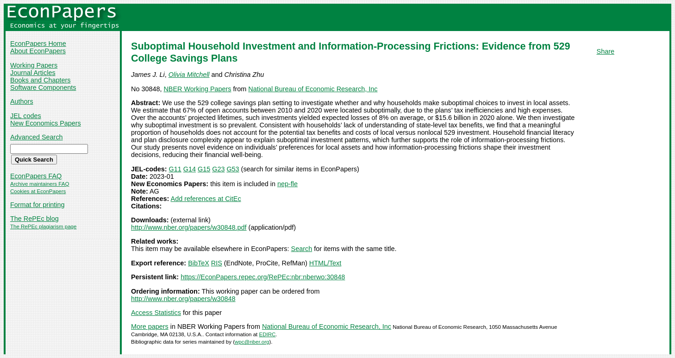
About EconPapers (38, 51)
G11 (175, 169)
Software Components (43, 87)
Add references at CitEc (206, 198)
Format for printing (37, 204)
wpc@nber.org (252, 342)
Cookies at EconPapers (38, 191)
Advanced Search (36, 137)
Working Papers (33, 65)
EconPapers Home (38, 43)
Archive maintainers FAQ (39, 184)
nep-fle (287, 184)
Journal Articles (33, 72)
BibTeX (198, 263)
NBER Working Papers (197, 89)
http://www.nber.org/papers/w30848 (183, 298)
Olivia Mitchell (189, 74)
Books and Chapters (40, 80)
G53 (232, 169)
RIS (216, 263)
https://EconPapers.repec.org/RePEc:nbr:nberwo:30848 (263, 277)
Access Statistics (156, 312)
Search (301, 248)
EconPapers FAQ (36, 176)
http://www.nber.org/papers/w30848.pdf (189, 227)
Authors (21, 101)
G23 (218, 169)
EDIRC (267, 334)
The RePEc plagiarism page (43, 226)
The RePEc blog (34, 218)
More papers (150, 326)
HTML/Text (325, 263)
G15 (204, 169)
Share (605, 51)
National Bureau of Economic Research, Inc (312, 89)
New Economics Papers (45, 123)
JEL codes (25, 115)
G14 (189, 169)
